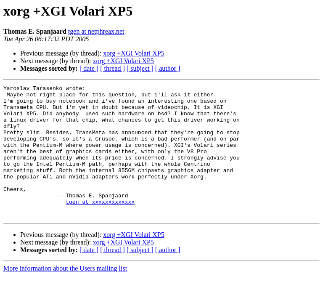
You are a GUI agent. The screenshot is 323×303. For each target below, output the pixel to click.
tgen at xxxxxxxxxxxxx (100, 225)
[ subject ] (140, 68)
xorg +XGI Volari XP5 (133, 53)
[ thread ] (112, 68)
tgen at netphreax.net (96, 31)
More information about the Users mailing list (65, 294)
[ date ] (88, 68)
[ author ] (167, 68)
